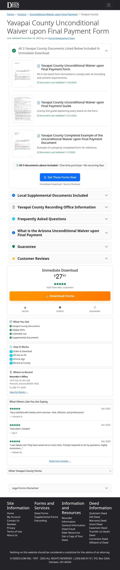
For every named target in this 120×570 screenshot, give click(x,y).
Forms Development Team (61, 38)
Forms (10, 14)
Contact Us (13, 520)
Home (10, 513)
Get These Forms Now (60, 177)
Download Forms (60, 296)
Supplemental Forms (46, 517)
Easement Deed (98, 528)
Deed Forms (41, 513)
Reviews (11, 524)
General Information (73, 525)
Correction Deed (98, 539)
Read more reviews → (60, 461)
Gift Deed (94, 517)
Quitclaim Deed (98, 513)
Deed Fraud (68, 529)
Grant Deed (95, 524)
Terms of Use (14, 531)
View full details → (19, 392)
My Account (13, 517)
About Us (12, 535)
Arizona (22, 14)
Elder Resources (71, 532)
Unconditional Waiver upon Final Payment (54, 14)
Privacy (11, 528)
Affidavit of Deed (98, 542)
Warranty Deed (97, 520)
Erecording (40, 520)
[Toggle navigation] (108, 5)
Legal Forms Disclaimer (25, 488)
